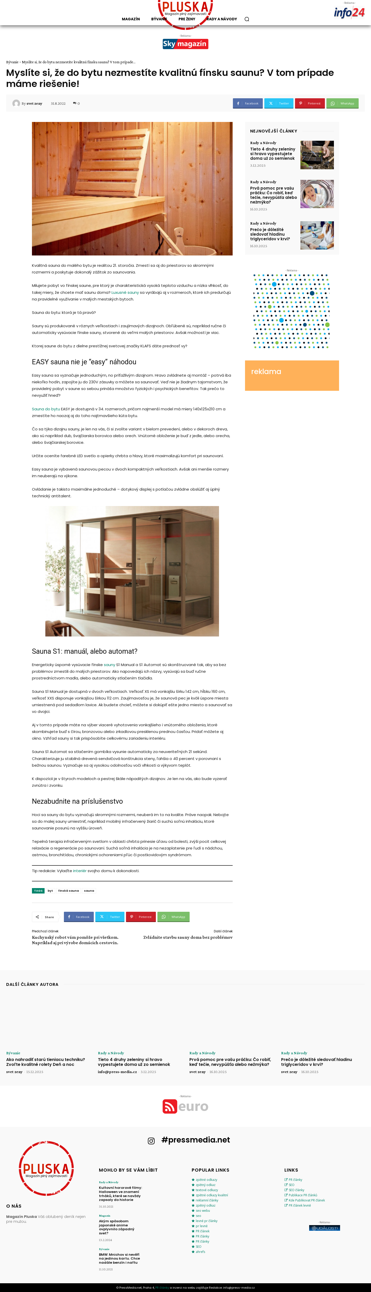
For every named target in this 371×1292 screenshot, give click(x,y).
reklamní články (207, 1200)
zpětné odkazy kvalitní (212, 1195)
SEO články (296, 1190)
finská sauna (68, 891)
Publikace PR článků (303, 1195)
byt (50, 891)
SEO (198, 1246)
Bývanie (12, 62)
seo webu (203, 1210)
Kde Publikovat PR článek (307, 1200)
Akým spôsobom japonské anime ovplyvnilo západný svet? (116, 1227)
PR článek (202, 1231)
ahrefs (200, 1252)
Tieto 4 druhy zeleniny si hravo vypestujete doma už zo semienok (272, 153)
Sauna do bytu (46, 409)
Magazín (104, 1215)
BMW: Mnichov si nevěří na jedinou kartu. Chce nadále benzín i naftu (119, 1258)
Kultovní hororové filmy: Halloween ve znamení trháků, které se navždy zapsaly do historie (120, 1193)
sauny (109, 664)
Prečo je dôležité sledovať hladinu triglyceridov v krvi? (270, 234)
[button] (247, 19)
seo (198, 1216)
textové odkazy (207, 1190)
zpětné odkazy (206, 1180)
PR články (202, 1236)
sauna (89, 891)
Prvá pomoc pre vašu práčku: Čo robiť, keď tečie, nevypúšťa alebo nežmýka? (273, 195)
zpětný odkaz (205, 1185)
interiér (80, 870)
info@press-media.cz (117, 1071)
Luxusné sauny (125, 292)
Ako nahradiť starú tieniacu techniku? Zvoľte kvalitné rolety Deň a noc (45, 1062)
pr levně (202, 1226)
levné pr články (206, 1221)
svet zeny (34, 103)
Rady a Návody (263, 143)
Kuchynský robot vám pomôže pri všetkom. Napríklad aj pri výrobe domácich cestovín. (75, 940)
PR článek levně (300, 1205)
